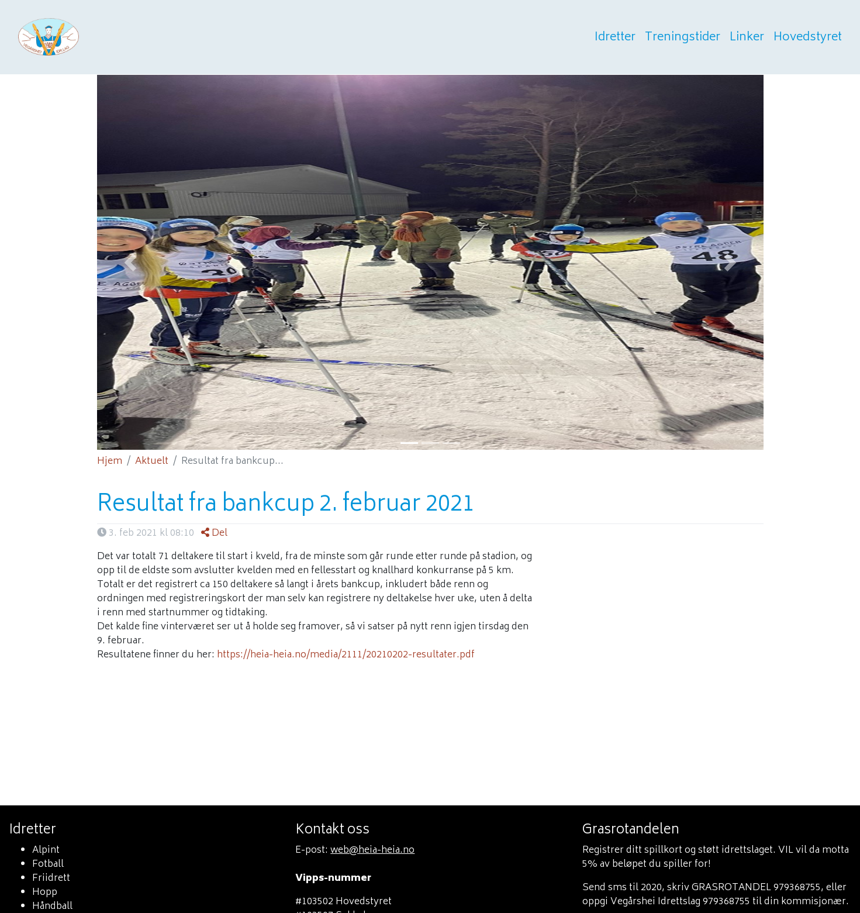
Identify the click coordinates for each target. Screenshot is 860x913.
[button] (130, 262)
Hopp (44, 892)
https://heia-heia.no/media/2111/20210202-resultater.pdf (346, 655)
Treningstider (682, 37)
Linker (746, 37)
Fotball (48, 864)
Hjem (109, 461)
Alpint (46, 850)
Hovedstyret (807, 37)
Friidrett (51, 878)
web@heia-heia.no (372, 850)
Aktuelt (151, 461)
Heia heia (106, 37)
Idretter (614, 37)
